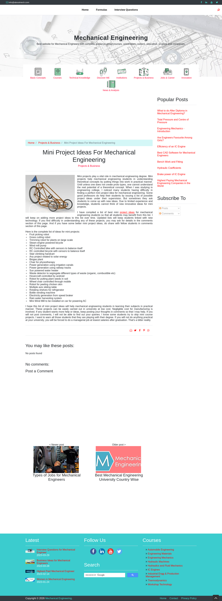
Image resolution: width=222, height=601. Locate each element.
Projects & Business (49, 143)
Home (85, 9)
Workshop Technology (160, 584)
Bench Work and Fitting (170, 161)
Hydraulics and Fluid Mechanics (165, 565)
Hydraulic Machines (158, 561)
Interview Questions (126, 9)
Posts (163, 208)
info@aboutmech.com (17, 2)
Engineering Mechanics (160, 557)
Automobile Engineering (161, 549)
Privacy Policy (189, 598)
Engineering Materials (160, 553)
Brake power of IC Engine (171, 174)
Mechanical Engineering (111, 37)
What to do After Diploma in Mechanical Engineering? (172, 112)
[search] (104, 575)
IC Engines (154, 569)
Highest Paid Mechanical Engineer (55, 571)
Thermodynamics (157, 580)
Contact (174, 598)
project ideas (127, 212)
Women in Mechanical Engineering (56, 579)
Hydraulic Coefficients (169, 168)
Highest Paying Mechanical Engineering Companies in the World (173, 183)
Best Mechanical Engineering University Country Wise (119, 477)
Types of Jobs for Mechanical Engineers (57, 477)
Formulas (101, 9)
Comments (166, 213)
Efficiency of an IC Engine (171, 146)
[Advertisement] (89, 118)
